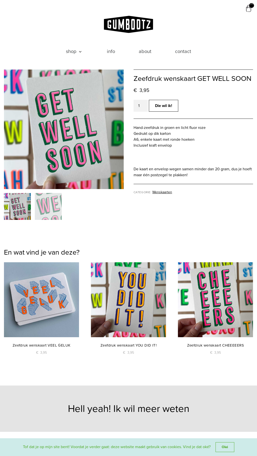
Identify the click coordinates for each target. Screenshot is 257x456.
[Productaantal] (141, 106)
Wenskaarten (162, 192)
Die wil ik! (163, 105)
